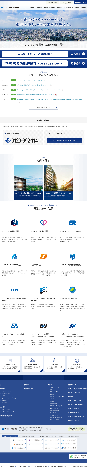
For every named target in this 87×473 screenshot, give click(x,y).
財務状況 (52, 397)
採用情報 (71, 400)
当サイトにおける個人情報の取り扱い (38, 469)
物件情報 (2, 410)
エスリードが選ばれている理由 (77, 392)
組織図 (3, 399)
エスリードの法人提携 (74, 404)
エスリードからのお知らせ (76, 420)
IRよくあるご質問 (54, 423)
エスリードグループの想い (9, 401)
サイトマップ (4, 469)
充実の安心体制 (28, 392)
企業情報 (2, 392)
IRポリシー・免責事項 (56, 421)
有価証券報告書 (54, 411)
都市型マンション (6, 413)
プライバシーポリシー (21, 469)
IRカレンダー (53, 416)
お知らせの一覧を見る (43, 107)
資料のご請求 (53, 469)
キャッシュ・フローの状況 (57, 400)
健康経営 (12, 469)
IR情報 (50, 388)
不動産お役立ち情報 (6, 419)
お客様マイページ (73, 424)
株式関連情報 (53, 407)
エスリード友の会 (73, 412)
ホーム (2, 388)
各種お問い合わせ (73, 416)
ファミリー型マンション (8, 415)
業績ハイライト (54, 395)
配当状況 (52, 402)
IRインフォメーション (56, 390)
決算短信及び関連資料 (56, 409)
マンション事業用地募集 (75, 408)
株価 (51, 393)
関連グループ (72, 388)
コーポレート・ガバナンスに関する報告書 (29, 80)
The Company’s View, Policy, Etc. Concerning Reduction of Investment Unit (38, 90)
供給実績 (4, 406)
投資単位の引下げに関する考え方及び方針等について (32, 85)
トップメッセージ (6, 394)
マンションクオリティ (74, 396)
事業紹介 (4, 404)
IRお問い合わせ (54, 418)
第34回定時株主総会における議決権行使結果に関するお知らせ (35, 94)
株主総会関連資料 (54, 414)
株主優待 (52, 404)
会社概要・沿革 (6, 397)
